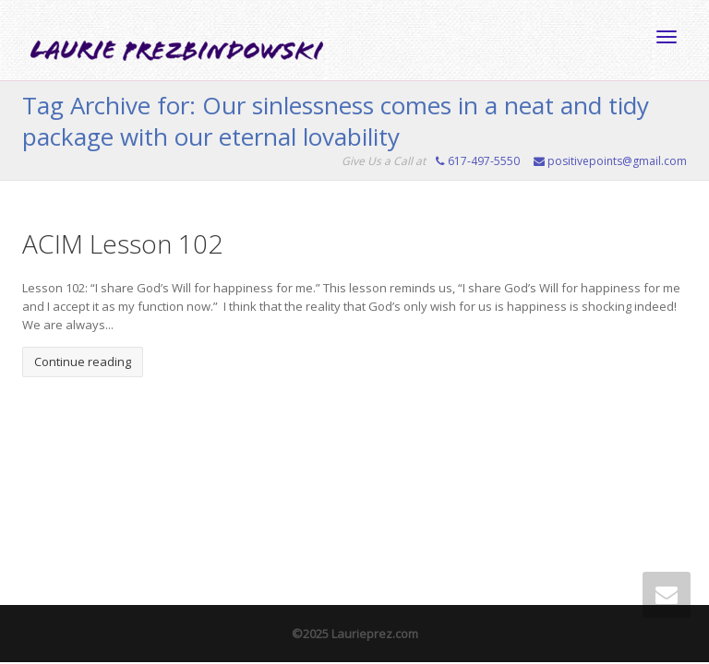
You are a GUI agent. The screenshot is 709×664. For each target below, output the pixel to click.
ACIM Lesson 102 (122, 243)
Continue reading (82, 361)
